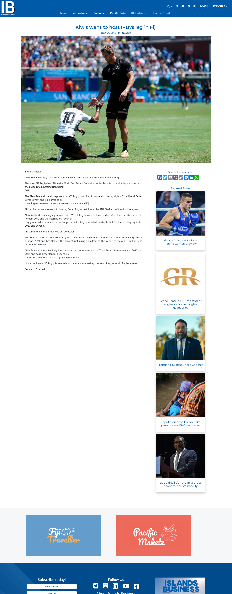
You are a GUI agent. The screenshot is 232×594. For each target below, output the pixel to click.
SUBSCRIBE (219, 6)
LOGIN (204, 6)
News (64, 13)
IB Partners (138, 13)
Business (99, 13)
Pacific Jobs (118, 13)
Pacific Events (162, 13)
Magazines (79, 13)
